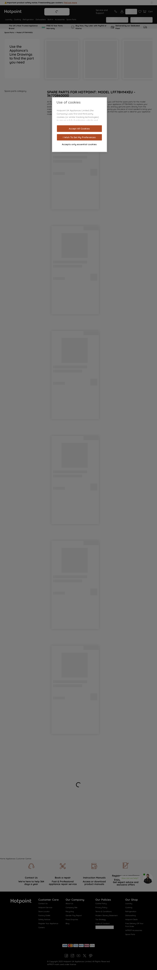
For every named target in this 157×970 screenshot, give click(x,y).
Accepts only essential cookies (79, 144)
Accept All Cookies (79, 128)
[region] (79, 124)
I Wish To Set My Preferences (79, 137)
